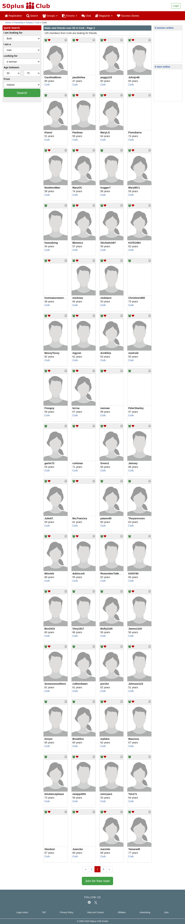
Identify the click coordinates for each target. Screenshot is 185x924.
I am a (7, 44)
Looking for (11, 55)
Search (32, 15)
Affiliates (122, 912)
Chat (86, 15)
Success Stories (128, 15)
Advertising (145, 912)
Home (8, 22)
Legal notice (22, 912)
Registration (13, 15)
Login (176, 5)
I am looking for (13, 32)
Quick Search (12, 27)
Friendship (18, 22)
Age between (11, 67)
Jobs (166, 912)
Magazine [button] (103, 15)
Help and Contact (95, 912)
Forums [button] (69, 15)
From (7, 79)
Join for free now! (97, 881)
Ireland (29, 22)
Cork (37, 22)
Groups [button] (50, 15)
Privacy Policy (66, 912)
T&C (44, 912)
